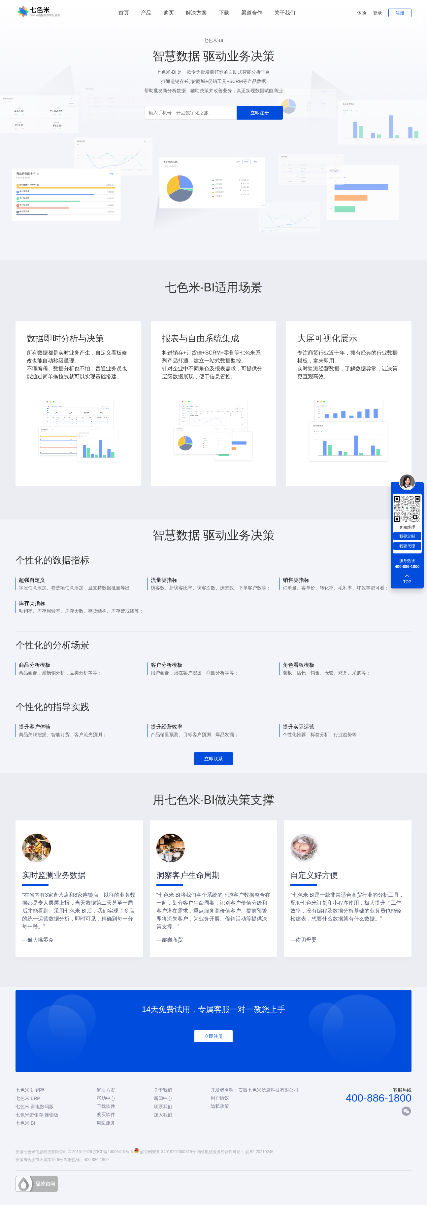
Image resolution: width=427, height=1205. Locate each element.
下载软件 (106, 1106)
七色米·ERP (28, 1098)
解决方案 (106, 1090)
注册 (400, 13)
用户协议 (220, 1098)
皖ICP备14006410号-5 (113, 1151)
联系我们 (163, 1106)
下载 (224, 13)
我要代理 (407, 546)
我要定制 (407, 536)
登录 (377, 13)
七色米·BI (25, 1123)
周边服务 (106, 1122)
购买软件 (106, 1114)
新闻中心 (163, 1098)
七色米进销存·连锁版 (37, 1114)
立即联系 (213, 758)
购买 (168, 13)
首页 (123, 13)
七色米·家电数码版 (35, 1106)
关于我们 (284, 13)
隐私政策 (220, 1106)
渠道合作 (251, 13)
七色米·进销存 (30, 1090)
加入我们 (163, 1114)
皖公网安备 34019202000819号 (168, 1151)
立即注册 (259, 112)
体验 (361, 13)
